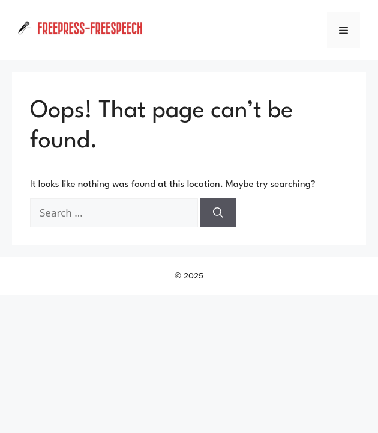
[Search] (218, 212)
